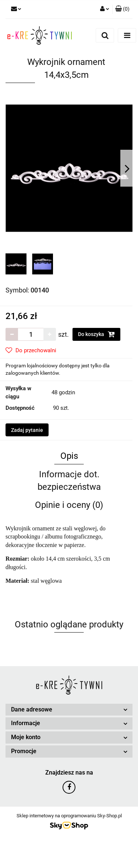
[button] (122, 9)
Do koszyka (96, 334)
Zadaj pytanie (27, 430)
